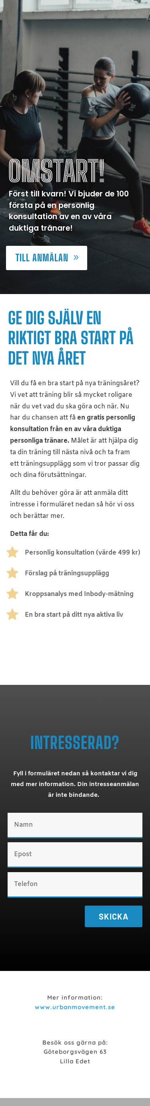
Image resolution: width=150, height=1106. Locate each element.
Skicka (113, 916)
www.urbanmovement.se (75, 1007)
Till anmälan (42, 257)
